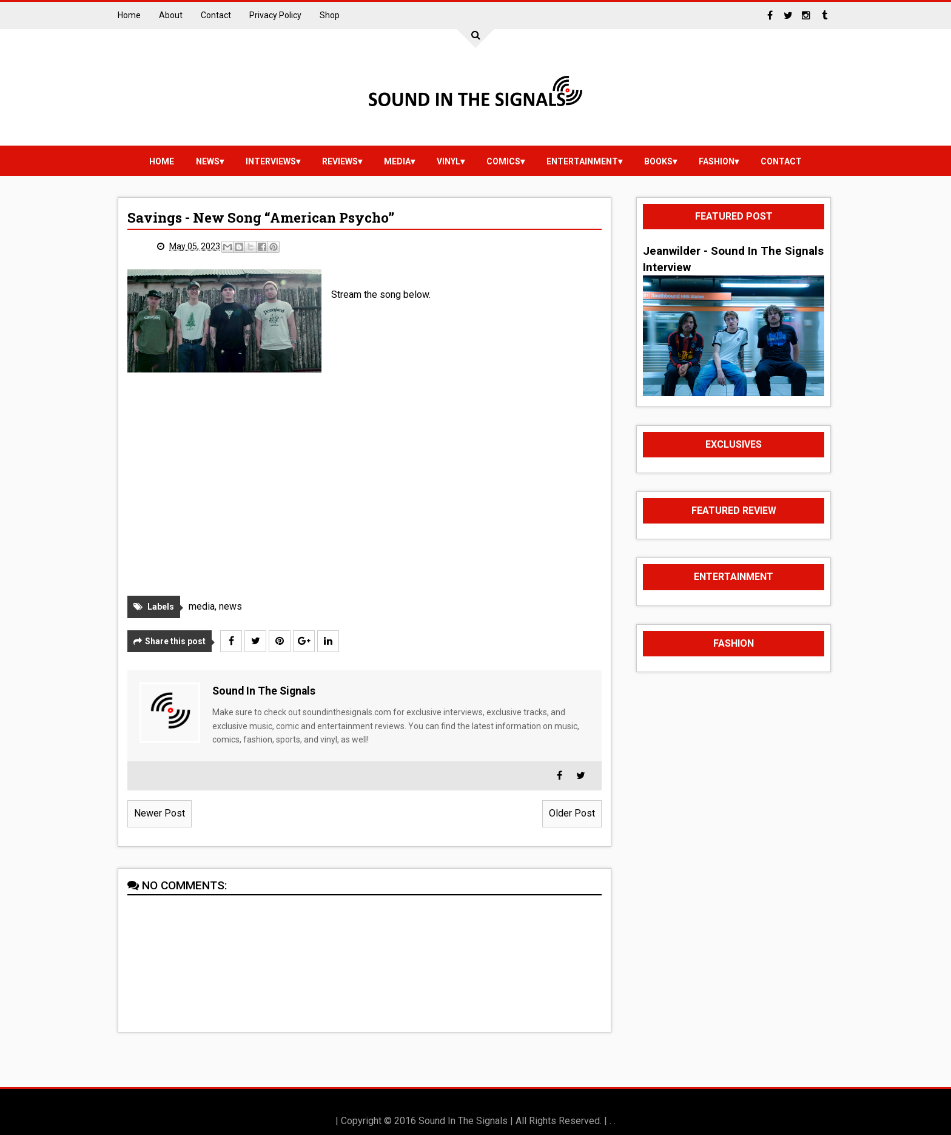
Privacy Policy (275, 15)
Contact (216, 15)
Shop (330, 15)
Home (129, 15)
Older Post (572, 813)
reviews (340, 161)
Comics (503, 161)
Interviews (271, 161)
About (171, 15)
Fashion (716, 161)
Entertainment (582, 161)
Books (658, 161)
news (208, 161)
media (397, 161)
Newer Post (159, 813)
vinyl (448, 161)
